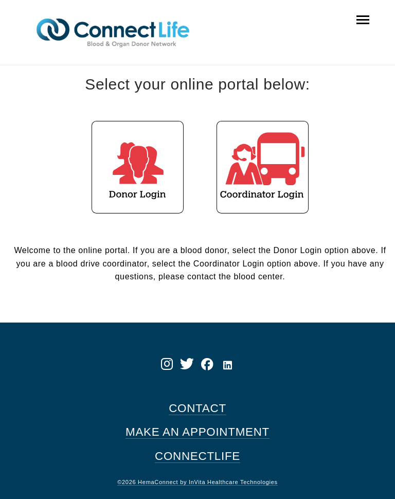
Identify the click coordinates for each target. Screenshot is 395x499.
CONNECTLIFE (197, 456)
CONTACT (197, 408)
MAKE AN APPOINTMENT (197, 431)
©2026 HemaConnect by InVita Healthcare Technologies (197, 482)
